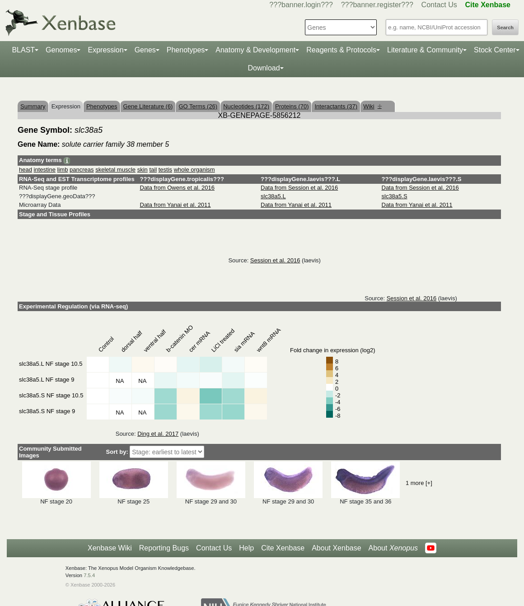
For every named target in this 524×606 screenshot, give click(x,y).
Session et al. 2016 (275, 260)
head (25, 169)
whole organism (194, 169)
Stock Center (494, 50)
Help (246, 548)
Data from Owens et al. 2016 (177, 187)
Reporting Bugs (164, 548)
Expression (105, 50)
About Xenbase (336, 548)
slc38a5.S (394, 196)
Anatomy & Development (255, 50)
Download (264, 68)
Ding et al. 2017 (157, 433)
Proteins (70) (292, 106)
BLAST (23, 50)
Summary (33, 106)
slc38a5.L (273, 196)
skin (142, 169)
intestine (45, 169)
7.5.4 (89, 575)
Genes (145, 50)
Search (505, 27)
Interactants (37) (335, 106)
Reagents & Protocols (341, 50)
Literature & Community (425, 50)
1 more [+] (419, 483)
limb (62, 169)
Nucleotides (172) (246, 106)
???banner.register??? (377, 5)
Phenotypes (186, 50)
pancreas (82, 169)
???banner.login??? (301, 5)
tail (153, 169)
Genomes (61, 50)
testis (165, 169)
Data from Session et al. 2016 (299, 187)
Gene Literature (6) (148, 106)
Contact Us (439, 5)
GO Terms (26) (197, 106)
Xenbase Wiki (110, 548)
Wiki (372, 106)
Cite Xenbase (282, 548)
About (393, 548)
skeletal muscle (115, 169)
